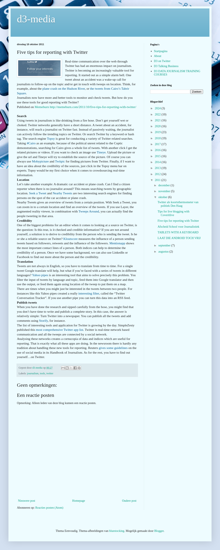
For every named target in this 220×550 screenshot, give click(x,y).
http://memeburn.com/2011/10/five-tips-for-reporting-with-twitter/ (93, 107)
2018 (158, 138)
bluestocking (116, 530)
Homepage (78, 500)
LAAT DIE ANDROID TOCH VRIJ (179, 238)
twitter (49, 373)
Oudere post (129, 500)
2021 (158, 120)
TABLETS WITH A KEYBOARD (178, 232)
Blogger (159, 530)
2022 (158, 114)
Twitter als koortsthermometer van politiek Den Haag (178, 204)
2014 (158, 162)
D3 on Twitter (162, 61)
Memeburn (42, 107)
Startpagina (161, 51)
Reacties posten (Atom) (49, 507)
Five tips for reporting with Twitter (178, 220)
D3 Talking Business (166, 66)
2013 (158, 168)
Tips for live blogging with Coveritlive (173, 213)
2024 (158, 108)
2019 (158, 132)
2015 (158, 156)
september (164, 245)
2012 (158, 174)
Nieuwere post (26, 500)
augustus (163, 251)
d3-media (36, 18)
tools (42, 373)
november (164, 191)
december (164, 185)
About (157, 56)
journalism (32, 373)
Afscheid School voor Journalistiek (178, 226)
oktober (163, 197)
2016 (158, 150)
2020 (158, 126)
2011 (158, 180)
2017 (158, 144)
